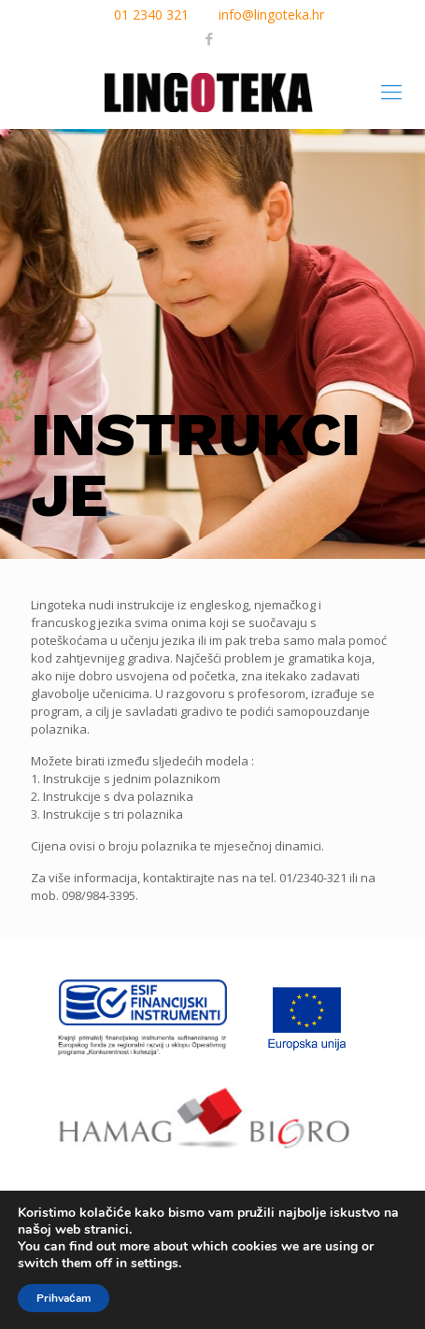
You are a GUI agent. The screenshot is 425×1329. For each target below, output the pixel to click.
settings (154, 1263)
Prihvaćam (63, 1298)
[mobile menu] (391, 91)
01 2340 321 (151, 14)
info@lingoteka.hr (271, 14)
